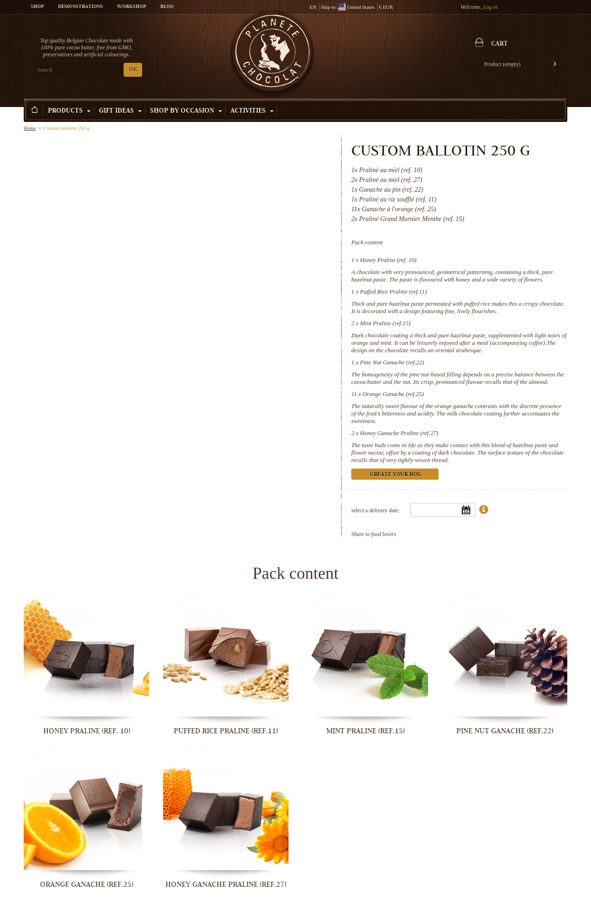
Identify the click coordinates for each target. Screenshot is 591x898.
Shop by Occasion (186, 111)
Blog (166, 7)
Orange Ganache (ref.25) (393, 393)
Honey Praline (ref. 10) (388, 259)
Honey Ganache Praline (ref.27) (399, 432)
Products (69, 111)
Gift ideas (120, 111)
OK (133, 70)
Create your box (500, 111)
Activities (252, 111)
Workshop (131, 7)
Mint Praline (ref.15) (385, 323)
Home (30, 128)
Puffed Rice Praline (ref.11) (393, 291)
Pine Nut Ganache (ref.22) (392, 362)
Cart (499, 44)
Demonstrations (80, 7)
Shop (37, 7)
